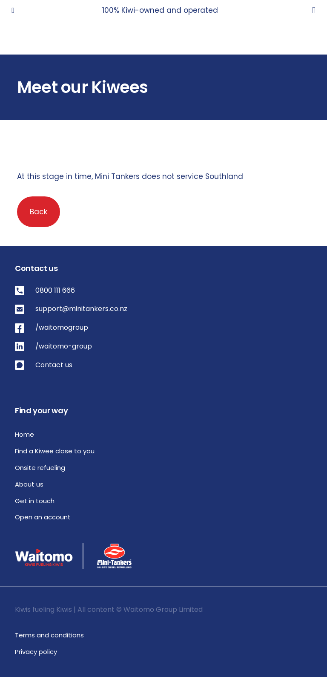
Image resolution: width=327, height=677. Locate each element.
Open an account (43, 517)
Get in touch (34, 500)
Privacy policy (36, 651)
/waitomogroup (61, 327)
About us (29, 484)
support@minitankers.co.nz (81, 309)
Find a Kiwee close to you (55, 451)
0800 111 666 (55, 290)
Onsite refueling (40, 467)
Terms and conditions (49, 635)
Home (24, 434)
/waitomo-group (63, 346)
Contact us (53, 365)
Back (38, 212)
